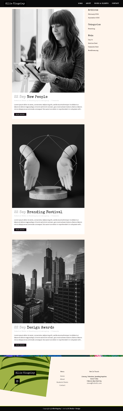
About (62, 379)
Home (62, 376)
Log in (90, 40)
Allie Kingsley (56, 408)
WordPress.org (93, 50)
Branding (32, 100)
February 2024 (93, 14)
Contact (62, 385)
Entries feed (92, 43)
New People (37, 97)
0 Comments (55, 100)
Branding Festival (45, 212)
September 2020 (94, 18)
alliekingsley (43, 100)
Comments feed (93, 47)
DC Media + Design (74, 408)
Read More (20, 114)
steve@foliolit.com (94, 383)
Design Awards (40, 328)
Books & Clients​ (62, 382)
